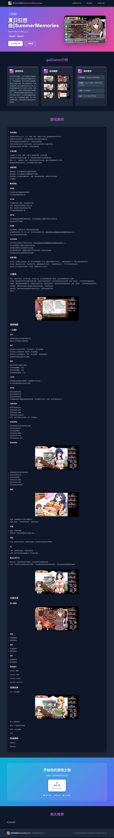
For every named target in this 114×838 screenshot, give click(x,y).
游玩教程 (89, 3)
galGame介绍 (76, 3)
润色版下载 (101, 3)
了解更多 (30, 43)
